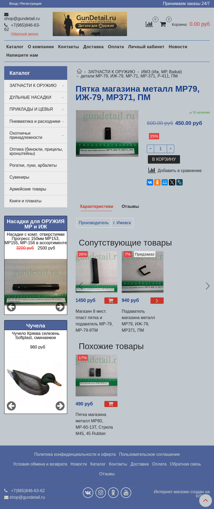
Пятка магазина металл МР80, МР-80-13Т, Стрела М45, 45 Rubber (94, 424)
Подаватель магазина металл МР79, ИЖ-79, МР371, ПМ (138, 320)
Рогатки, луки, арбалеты (33, 165)
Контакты (68, 47)
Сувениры (19, 177)
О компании (41, 47)
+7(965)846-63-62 (22, 27)
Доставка (93, 47)
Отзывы (107, 474)
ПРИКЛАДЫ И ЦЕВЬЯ (31, 109)
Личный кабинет (146, 47)
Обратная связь (185, 464)
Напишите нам (22, 55)
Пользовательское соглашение (149, 454)
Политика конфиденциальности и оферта (75, 454)
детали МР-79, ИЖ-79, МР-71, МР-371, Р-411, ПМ (129, 76)
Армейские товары (27, 189)
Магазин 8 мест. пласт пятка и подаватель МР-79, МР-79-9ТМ (94, 320)
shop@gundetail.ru (22, 18)
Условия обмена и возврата (40, 464)
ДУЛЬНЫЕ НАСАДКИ (30, 97)
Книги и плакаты (25, 201)
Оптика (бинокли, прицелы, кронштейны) (36, 151)
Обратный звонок (24, 34)
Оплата (116, 47)
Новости (178, 47)
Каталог (14, 47)
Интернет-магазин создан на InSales (182, 494)
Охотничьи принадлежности (25, 135)
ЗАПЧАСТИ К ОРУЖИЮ (111, 72)
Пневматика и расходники (34, 121)
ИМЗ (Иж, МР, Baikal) (161, 72)
